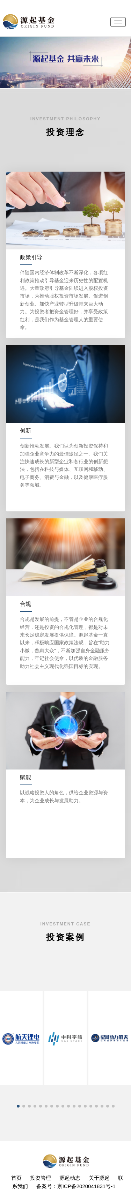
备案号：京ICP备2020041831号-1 (76, 1186)
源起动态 (69, 1178)
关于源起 (99, 1178)
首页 (16, 1178)
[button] (18, 1106)
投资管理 (40, 1178)
